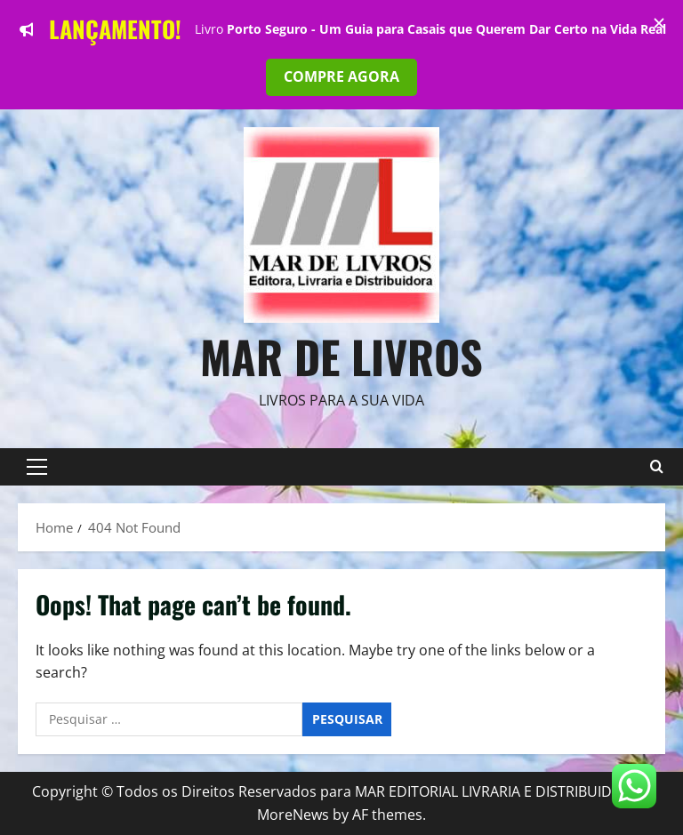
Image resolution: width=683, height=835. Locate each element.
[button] (37, 467)
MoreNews (293, 814)
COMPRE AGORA (341, 76)
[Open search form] (656, 467)
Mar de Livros (341, 356)
